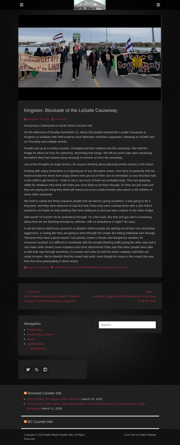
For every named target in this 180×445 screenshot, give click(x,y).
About (31, 339)
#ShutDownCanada (65, 267)
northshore (61, 119)
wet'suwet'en (121, 267)
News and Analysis (38, 267)
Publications (35, 329)
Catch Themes (148, 434)
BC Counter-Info (40, 422)
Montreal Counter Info (45, 393)
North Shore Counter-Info (58, 434)
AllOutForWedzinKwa (89, 267)
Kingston (108, 267)
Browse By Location (40, 334)
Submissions (35, 343)
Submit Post (38, 348)
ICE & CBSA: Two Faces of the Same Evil (54, 399)
